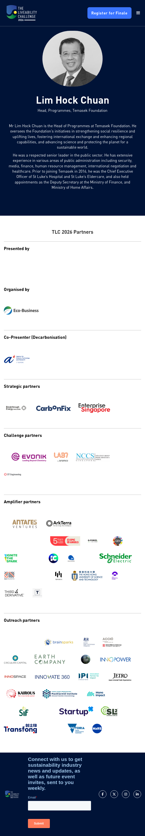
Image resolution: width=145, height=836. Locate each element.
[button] (136, 13)
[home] (22, 13)
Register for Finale (109, 13)
